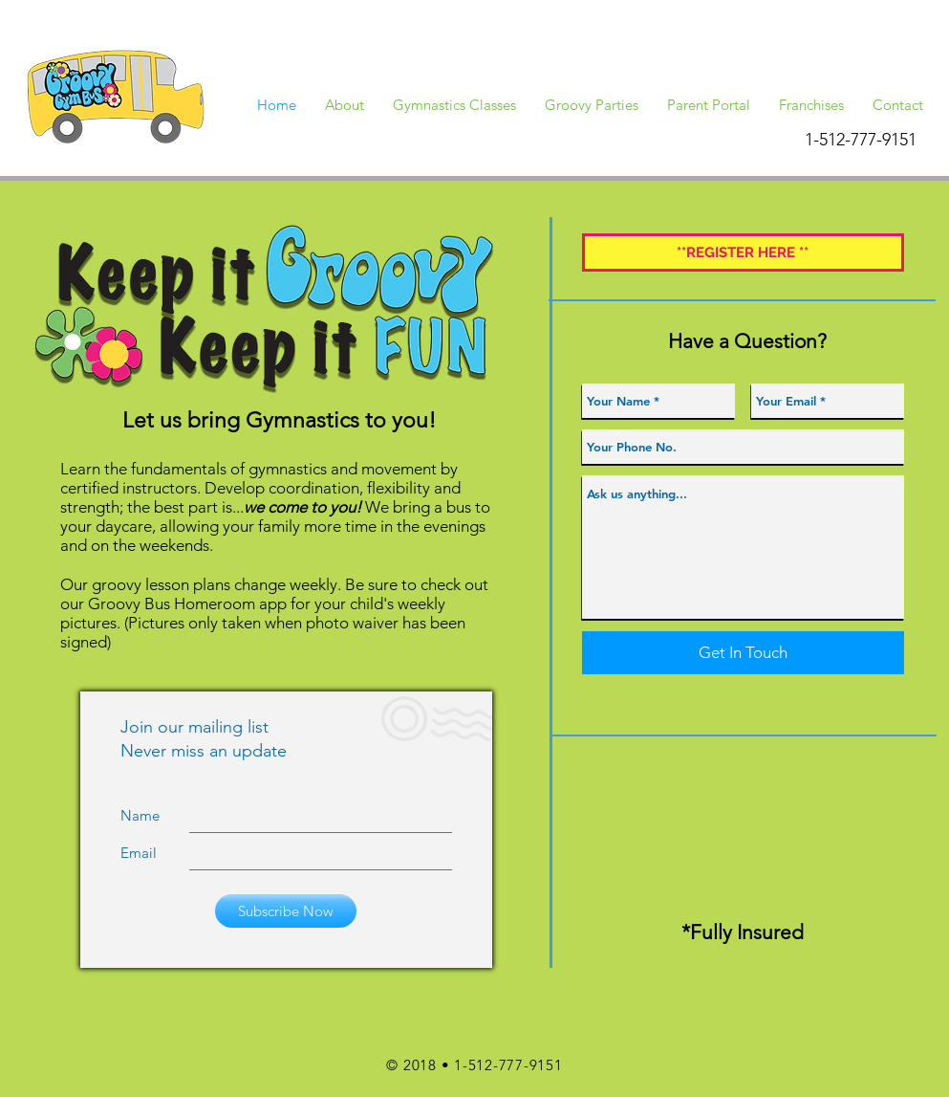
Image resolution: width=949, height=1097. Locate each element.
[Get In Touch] (743, 652)
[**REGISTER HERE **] (743, 252)
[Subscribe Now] (285, 911)
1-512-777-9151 (508, 1065)
